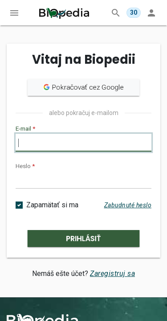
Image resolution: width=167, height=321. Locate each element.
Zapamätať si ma (52, 205)
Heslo (25, 165)
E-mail (25, 128)
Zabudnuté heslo (128, 205)
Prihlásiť (83, 238)
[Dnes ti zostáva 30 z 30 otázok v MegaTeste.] (133, 13)
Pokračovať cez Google (83, 87)
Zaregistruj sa (112, 273)
